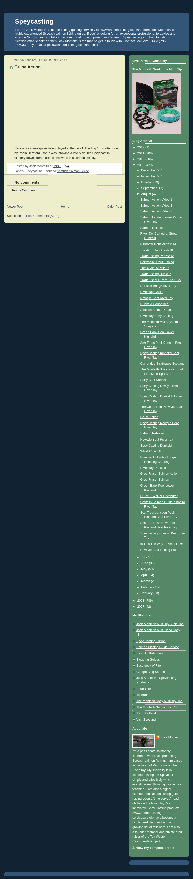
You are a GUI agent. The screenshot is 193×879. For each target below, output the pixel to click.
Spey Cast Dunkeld (154, 380)
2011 (141, 153)
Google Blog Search (150, 672)
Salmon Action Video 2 (156, 205)
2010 (141, 159)
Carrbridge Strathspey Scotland (162, 363)
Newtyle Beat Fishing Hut (158, 550)
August (146, 194)
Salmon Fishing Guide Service (157, 647)
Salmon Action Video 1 (156, 199)
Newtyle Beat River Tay (156, 298)
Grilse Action (27, 67)
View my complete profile (155, 848)
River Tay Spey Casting (156, 316)
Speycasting (34, 21)
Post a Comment (24, 190)
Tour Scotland (146, 713)
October (147, 182)
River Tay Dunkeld (153, 468)
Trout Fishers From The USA (160, 280)
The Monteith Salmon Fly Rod (157, 707)
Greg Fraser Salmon (154, 479)
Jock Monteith (170, 737)
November (149, 176)
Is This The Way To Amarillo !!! (161, 544)
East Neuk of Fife (148, 665)
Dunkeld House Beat (155, 304)
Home (65, 206)
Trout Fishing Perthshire (157, 256)
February (148, 587)
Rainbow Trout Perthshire (158, 244)
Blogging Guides (148, 659)
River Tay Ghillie (151, 292)
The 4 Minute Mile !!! (154, 268)
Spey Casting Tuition (151, 641)
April (145, 575)
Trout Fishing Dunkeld (155, 274)
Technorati (143, 695)
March (146, 581)
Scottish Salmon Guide (73, 171)
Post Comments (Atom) (42, 216)
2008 (141, 600)
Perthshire (143, 689)
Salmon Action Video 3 (156, 211)
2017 (141, 147)
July (144, 557)
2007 (141, 606)
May (144, 569)
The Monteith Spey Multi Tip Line (159, 701)
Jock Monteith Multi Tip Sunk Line (160, 624)
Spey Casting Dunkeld (156, 445)
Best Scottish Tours (150, 653)
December (149, 170)
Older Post (114, 206)
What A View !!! (151, 451)
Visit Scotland (146, 719)
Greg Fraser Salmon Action (159, 473)
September (149, 188)
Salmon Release (152, 228)
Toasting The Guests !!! (156, 250)
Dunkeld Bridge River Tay (158, 286)
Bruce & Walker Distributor (159, 496)
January (147, 593)
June (145, 563)
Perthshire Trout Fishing (157, 262)
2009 (141, 165)
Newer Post (15, 206)
